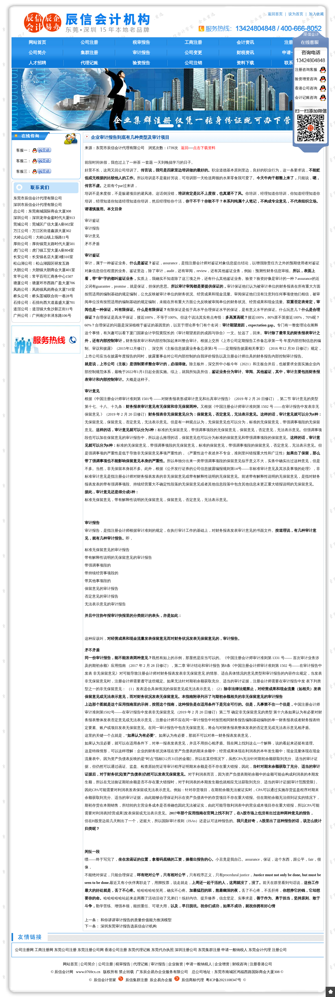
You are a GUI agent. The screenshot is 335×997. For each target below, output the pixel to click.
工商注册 (193, 42)
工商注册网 (44, 950)
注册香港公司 (261, 964)
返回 (184, 148)
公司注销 (193, 63)
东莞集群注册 (209, 950)
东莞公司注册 (65, 950)
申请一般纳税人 (234, 950)
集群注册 (89, 52)
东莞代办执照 (162, 950)
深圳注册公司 (186, 950)
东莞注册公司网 (91, 950)
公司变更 (193, 52)
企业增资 (222, 964)
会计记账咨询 (306, 97)
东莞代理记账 (139, 950)
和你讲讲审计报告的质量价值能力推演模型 (136, 920)
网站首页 (37, 42)
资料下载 (245, 63)
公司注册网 (24, 950)
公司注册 (89, 42)
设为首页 (295, 14)
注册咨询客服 (306, 69)
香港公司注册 (116, 950)
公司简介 (37, 52)
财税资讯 (245, 52)
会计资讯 (245, 42)
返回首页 (275, 14)
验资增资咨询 (306, 79)
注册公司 (279, 950)
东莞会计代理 (259, 950)
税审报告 (141, 42)
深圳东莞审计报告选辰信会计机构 (129, 926)
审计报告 (141, 52)
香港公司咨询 (306, 88)
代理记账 (89, 63)
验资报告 (141, 63)
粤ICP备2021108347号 (223, 980)
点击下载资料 (204, 148)
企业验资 (175, 964)
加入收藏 (316, 14)
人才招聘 (37, 63)
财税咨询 (239, 964)
